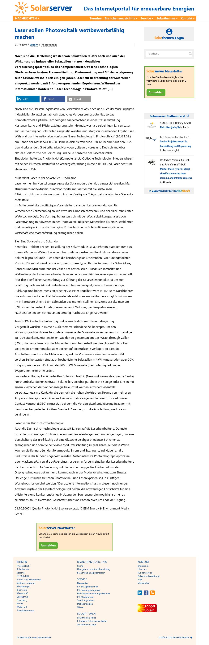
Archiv (34, 45)
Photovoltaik (49, 45)
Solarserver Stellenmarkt (169, 116)
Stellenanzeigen (85, 603)
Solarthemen (165, 18)
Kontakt (186, 18)
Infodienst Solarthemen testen (92, 621)
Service (145, 18)
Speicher (21, 572)
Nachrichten (26, 18)
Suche (80, 565)
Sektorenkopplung (26, 583)
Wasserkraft (22, 593)
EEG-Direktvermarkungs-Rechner (93, 593)
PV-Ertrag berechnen (87, 586)
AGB (140, 579)
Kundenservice (145, 572)
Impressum (143, 565)
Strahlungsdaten (85, 600)
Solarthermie (23, 569)
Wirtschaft (22, 607)
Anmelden (48, 545)
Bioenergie (22, 589)
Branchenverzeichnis (120, 18)
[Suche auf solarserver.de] (190, 54)
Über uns (142, 569)
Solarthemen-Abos (86, 617)
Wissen (80, 607)
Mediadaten (144, 583)
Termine (96, 18)
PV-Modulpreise (85, 596)
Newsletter (82, 583)
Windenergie (23, 586)
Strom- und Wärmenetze (29, 579)
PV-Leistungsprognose (88, 590)
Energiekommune (25, 610)
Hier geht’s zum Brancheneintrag (93, 569)
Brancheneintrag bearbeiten (91, 572)
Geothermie (22, 596)
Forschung (22, 600)
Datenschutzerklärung (149, 576)
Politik (20, 603)
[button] (28, 99)
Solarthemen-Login (86, 624)
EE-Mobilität (23, 576)
